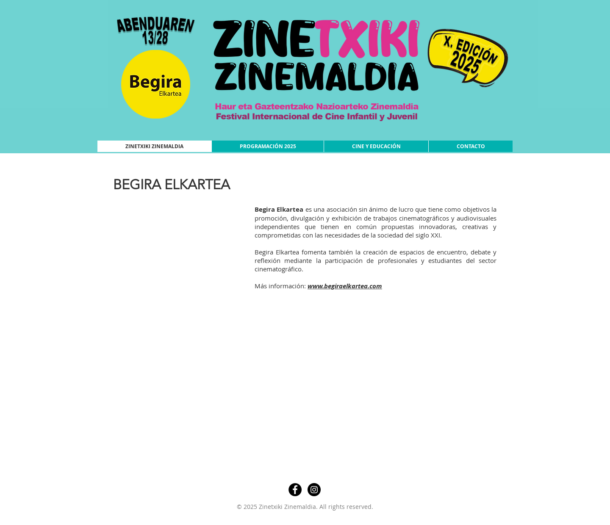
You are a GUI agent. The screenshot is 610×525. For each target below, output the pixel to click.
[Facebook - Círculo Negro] (295, 489)
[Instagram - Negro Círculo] (314, 489)
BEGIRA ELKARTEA (171, 185)
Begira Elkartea (279, 209)
